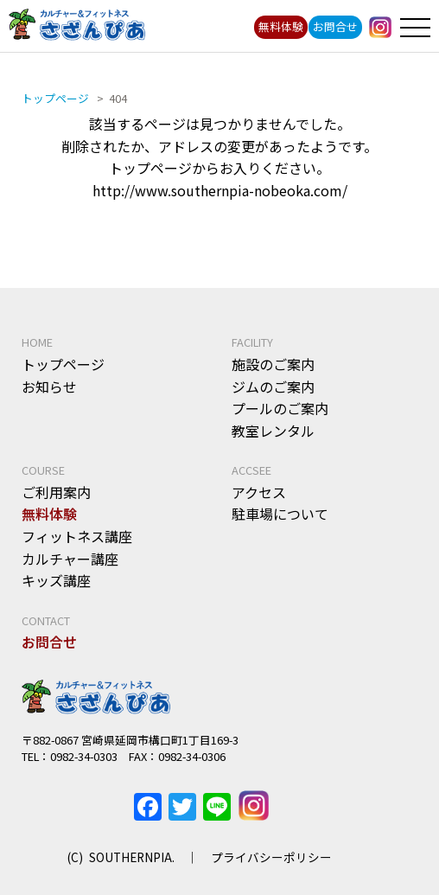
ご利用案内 (56, 492)
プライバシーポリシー (271, 857)
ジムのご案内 (273, 386)
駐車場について (280, 513)
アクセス (259, 492)
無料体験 (280, 26)
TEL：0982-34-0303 (70, 756)
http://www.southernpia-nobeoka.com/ (219, 190)
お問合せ (335, 26)
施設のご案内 (273, 364)
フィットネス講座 (77, 536)
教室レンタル (273, 430)
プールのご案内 (280, 408)
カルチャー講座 (70, 558)
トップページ (63, 364)
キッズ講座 (56, 580)
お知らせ (49, 386)
